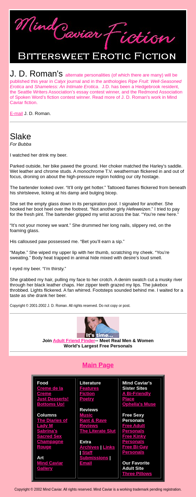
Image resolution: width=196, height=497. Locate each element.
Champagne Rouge (50, 444)
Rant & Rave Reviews (93, 423)
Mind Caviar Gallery (50, 465)
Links (109, 447)
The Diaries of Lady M (52, 423)
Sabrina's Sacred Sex (49, 433)
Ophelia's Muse (139, 404)
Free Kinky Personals (134, 439)
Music (86, 415)
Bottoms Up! (51, 404)
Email (86, 463)
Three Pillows (137, 473)
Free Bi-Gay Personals (135, 449)
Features (89, 388)
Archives (89, 447)
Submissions (94, 457)
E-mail (16, 113)
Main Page (98, 365)
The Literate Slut (98, 431)
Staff (87, 452)
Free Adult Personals (133, 428)
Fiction (87, 393)
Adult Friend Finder (74, 340)
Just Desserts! (53, 398)
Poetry (87, 398)
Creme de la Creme (50, 391)
